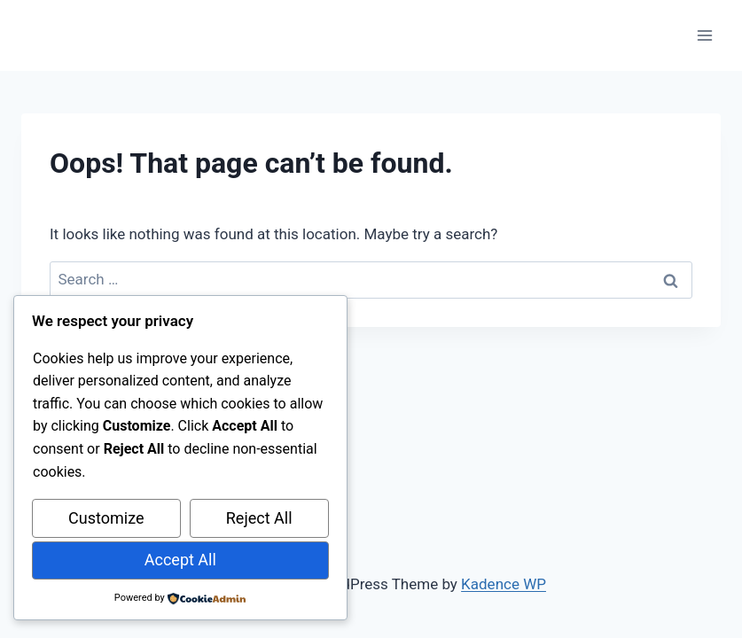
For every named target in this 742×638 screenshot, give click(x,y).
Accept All (180, 559)
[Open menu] (704, 35)
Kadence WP (503, 584)
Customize (106, 518)
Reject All (259, 518)
